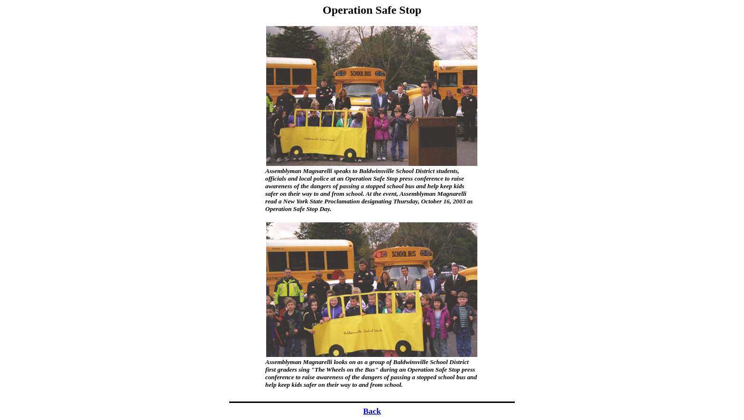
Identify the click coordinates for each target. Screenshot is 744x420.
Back (372, 411)
